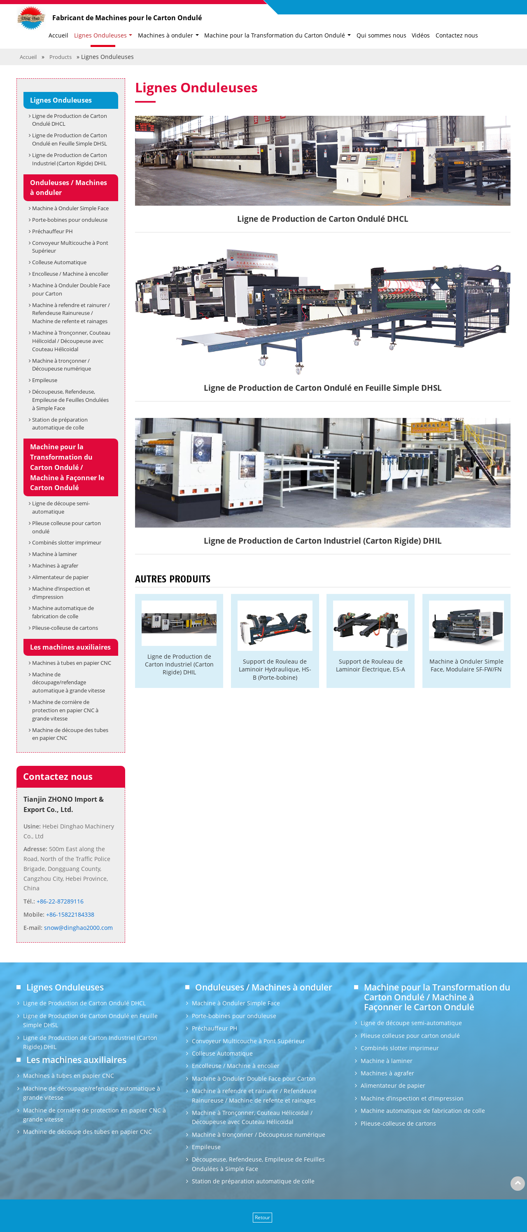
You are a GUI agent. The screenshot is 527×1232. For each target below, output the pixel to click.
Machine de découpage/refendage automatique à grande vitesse (68, 683)
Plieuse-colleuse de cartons (65, 627)
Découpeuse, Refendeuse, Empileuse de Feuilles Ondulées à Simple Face (70, 400)
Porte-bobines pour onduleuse (69, 219)
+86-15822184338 (69, 914)
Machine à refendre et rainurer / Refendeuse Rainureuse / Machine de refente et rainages (71, 313)
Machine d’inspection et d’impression (61, 593)
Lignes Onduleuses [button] (101, 35)
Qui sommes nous (381, 35)
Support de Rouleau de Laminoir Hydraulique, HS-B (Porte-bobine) (275, 669)
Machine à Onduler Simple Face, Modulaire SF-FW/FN (466, 665)
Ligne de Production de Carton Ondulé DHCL (69, 120)
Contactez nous (457, 35)
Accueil (58, 35)
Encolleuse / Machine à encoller (70, 273)
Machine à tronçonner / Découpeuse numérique (61, 365)
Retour (262, 1217)
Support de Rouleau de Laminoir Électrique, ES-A (370, 665)
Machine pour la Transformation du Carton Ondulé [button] (275, 35)
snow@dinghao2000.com (77, 928)
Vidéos (421, 35)
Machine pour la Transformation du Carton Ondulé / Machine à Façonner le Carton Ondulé (67, 467)
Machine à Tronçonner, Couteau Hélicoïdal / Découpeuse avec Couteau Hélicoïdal (71, 341)
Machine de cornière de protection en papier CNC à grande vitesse (65, 710)
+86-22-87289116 (59, 901)
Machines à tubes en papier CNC (71, 662)
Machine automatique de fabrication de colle (63, 612)
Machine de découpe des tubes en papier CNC (70, 734)
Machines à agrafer (55, 565)
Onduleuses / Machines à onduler (68, 187)
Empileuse (44, 380)
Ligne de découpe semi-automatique (61, 507)
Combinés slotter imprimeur (66, 542)
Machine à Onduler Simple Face (70, 208)
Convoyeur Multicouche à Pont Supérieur (70, 247)
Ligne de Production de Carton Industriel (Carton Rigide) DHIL (179, 664)
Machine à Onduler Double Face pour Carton (71, 289)
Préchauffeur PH (52, 231)
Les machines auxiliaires (70, 647)
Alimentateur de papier (60, 577)
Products (60, 57)
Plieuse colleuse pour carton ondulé (66, 527)
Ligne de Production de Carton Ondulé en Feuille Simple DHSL (69, 139)
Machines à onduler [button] (166, 35)
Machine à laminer (54, 554)
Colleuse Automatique (59, 262)
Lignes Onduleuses (61, 100)
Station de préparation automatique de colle (60, 424)
